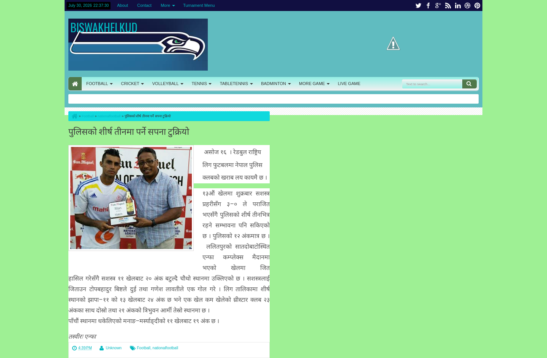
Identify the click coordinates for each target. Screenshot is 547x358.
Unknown (114, 348)
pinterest (477, 5)
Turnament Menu (199, 5)
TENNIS (199, 83)
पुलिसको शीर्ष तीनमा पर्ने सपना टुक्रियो (128, 130)
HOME (75, 83)
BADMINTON (273, 83)
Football (143, 348)
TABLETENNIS (234, 83)
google (438, 5)
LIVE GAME (349, 83)
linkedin (458, 5)
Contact (144, 5)
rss (448, 5)
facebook (428, 5)
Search (469, 83)
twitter (418, 5)
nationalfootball (165, 348)
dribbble (468, 5)
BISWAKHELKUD (104, 27)
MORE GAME (312, 83)
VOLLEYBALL (165, 83)
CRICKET (130, 83)
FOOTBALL (97, 83)
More (165, 5)
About (122, 5)
